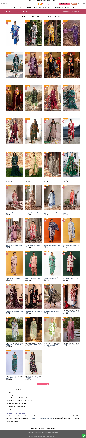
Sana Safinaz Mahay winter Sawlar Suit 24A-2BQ (71, 246)
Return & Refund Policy (35, 434)
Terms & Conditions (59, 434)
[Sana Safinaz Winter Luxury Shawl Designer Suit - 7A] (71, 131)
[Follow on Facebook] (1, 3)
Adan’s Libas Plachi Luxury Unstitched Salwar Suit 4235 (33, 312)
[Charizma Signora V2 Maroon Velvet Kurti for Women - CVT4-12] (14, 98)
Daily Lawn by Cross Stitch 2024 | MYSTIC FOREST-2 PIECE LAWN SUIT (51, 345)
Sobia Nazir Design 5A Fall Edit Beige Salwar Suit (14, 213)
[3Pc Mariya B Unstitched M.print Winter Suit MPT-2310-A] (52, 296)
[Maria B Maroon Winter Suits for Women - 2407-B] (52, 98)
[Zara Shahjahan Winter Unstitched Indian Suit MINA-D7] (14, 164)
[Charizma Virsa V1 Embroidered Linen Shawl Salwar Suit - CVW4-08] (33, 131)
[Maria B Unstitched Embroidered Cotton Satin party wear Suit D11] (71, 164)
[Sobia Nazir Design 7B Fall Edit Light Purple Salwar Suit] (14, 230)
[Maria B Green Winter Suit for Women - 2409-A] (33, 98)
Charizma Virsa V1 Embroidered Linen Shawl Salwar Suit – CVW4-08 (33, 147)
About (24, 434)
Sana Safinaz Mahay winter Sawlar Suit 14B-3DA (14, 279)
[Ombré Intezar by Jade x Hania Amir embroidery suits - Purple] (33, 65)
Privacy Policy (44, 434)
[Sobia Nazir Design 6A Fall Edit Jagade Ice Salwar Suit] (52, 197)
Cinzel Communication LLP (52, 436)
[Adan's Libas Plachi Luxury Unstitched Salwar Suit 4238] (14, 296)
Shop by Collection (32, 7)
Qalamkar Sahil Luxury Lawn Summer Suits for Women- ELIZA (14, 80)
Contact (28, 434)
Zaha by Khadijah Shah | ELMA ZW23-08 (70, 344)
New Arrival (14, 7)
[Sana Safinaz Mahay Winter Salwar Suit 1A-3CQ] (71, 263)
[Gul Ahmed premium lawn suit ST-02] (14, 33)
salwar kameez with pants (36, 418)
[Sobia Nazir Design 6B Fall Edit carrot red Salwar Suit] (71, 197)
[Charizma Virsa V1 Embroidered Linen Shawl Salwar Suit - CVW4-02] (52, 131)
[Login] (78, 3)
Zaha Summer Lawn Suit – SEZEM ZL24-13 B (33, 344)
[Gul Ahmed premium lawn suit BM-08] (71, 33)
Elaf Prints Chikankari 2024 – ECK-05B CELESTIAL (13, 345)
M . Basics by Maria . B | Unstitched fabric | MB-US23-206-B (14, 378)
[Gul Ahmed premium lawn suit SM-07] (33, 33)
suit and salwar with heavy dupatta (70, 417)
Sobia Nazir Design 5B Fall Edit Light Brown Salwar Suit (33, 213)
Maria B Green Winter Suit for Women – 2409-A (32, 113)
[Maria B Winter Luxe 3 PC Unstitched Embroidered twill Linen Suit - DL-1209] (52, 164)
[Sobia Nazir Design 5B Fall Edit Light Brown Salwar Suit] (33, 197)
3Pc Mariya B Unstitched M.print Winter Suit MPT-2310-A (52, 312)
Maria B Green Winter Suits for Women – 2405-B (70, 113)
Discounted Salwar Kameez (46, 418)
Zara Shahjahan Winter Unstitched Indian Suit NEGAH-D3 (33, 180)
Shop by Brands (59, 7)
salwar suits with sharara (35, 417)
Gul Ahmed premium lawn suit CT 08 (51, 47)
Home (60, 11)
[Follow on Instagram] (3, 3)
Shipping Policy (51, 434)
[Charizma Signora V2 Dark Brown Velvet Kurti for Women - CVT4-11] (71, 65)
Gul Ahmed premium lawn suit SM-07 (32, 47)
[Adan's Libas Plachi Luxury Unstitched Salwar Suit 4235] (33, 296)
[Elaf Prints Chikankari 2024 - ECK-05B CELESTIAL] (14, 329)
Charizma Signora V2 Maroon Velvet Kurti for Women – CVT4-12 (14, 113)
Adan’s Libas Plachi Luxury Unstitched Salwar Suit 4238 (14, 312)
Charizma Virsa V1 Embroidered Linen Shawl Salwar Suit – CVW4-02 (52, 147)
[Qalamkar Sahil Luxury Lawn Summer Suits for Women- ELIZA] (14, 65)
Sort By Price (67, 7)
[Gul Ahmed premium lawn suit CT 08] (52, 33)
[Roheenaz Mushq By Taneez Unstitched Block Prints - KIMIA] (71, 296)
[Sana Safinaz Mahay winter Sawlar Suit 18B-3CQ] (52, 230)
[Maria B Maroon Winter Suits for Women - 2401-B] (14, 131)
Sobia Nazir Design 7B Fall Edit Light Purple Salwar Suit (14, 246)
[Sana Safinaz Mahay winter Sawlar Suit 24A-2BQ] (71, 230)
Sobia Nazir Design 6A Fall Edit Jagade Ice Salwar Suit (51, 213)
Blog (74, 7)
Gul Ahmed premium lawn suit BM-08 (70, 47)
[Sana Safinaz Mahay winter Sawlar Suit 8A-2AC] (33, 263)
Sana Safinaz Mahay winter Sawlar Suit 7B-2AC (51, 279)
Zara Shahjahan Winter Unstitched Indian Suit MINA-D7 (14, 180)
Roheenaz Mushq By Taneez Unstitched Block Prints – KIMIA (71, 312)
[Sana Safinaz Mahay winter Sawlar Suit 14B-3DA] (14, 263)
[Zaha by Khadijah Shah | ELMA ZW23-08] (71, 329)
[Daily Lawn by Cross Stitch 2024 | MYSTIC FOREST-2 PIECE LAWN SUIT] (52, 329)
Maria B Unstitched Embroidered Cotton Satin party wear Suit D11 (70, 180)
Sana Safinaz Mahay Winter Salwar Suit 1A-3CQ (71, 279)
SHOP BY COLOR (50, 7)
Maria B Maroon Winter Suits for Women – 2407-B (52, 113)
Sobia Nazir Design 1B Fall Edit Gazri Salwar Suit (33, 246)
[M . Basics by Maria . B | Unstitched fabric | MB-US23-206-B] (14, 362)
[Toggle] (7, 389)
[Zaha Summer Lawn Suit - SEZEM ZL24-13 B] (33, 329)
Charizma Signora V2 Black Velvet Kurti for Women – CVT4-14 (52, 80)
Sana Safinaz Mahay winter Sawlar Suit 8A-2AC (33, 279)
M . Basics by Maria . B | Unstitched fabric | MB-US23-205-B (33, 378)
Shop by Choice (42, 7)
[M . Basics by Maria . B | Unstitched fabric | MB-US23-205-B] (33, 362)
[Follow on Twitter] (4, 3)
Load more (43, 384)
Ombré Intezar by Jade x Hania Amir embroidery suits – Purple (31, 80)
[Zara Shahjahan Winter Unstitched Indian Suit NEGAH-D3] (33, 164)
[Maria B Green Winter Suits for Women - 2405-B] (71, 98)
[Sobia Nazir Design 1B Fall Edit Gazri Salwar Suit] (33, 230)
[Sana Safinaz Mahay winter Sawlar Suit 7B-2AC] (52, 263)
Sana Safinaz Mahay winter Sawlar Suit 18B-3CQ (52, 246)
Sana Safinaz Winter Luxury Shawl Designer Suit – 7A (71, 147)
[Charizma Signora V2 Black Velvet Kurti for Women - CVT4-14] (52, 65)
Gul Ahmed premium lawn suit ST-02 (13, 47)
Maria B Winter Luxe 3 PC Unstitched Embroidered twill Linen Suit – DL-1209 (51, 180)
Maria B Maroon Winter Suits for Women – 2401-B (14, 147)
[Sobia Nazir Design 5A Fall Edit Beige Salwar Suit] (14, 197)
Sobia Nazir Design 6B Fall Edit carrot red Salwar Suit (70, 213)
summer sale (22, 7)
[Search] (80, 3)
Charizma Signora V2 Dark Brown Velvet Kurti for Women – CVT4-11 (70, 80)
